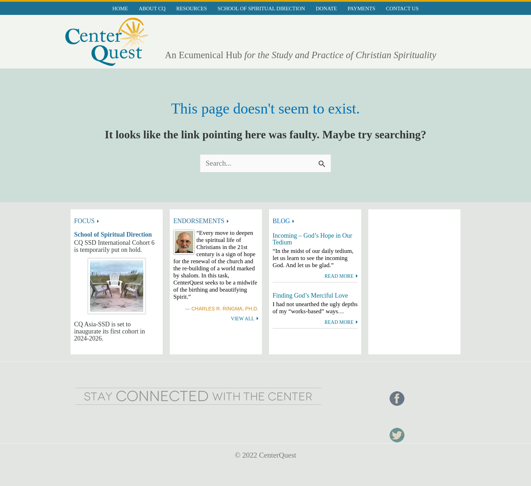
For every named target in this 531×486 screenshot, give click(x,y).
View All (242, 318)
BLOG (281, 221)
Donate (326, 8)
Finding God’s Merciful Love (310, 295)
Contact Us (402, 8)
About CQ (152, 8)
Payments (361, 8)
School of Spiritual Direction (261, 8)
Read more (338, 276)
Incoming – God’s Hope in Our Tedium (312, 239)
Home (120, 8)
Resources (191, 8)
